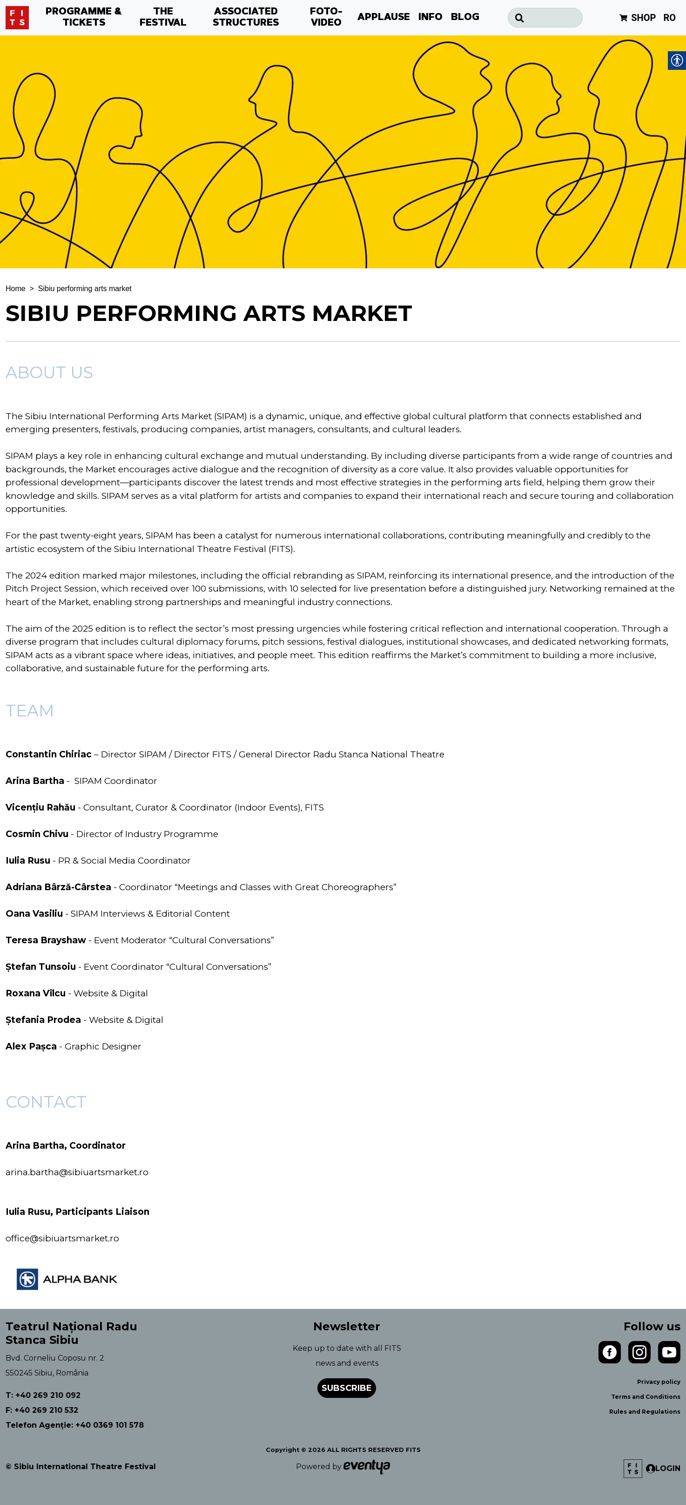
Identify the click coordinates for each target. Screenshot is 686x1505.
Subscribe (347, 1388)
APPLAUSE (383, 17)
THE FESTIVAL (163, 17)
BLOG (465, 17)
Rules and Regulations (644, 1411)
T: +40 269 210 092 (43, 1395)
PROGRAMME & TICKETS (84, 17)
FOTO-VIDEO (326, 17)
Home (16, 289)
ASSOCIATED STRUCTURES (246, 17)
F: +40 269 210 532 (42, 1410)
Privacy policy (658, 1381)
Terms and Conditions (645, 1396)
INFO (430, 17)
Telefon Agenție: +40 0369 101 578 (75, 1425)
